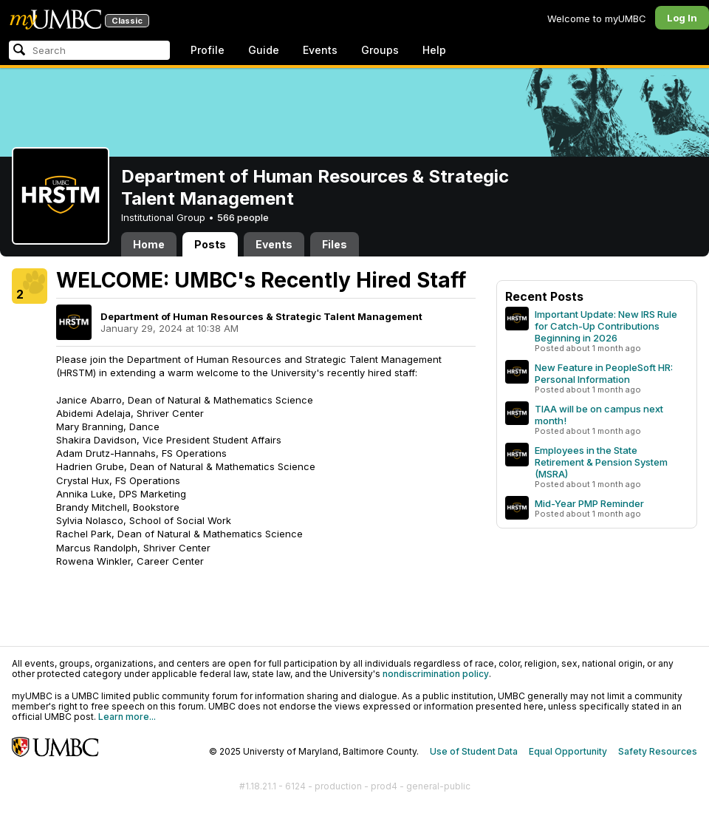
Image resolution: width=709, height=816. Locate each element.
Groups (380, 50)
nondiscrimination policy (436, 673)
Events (320, 50)
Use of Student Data (474, 751)
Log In (682, 18)
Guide (263, 50)
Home (149, 244)
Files (334, 244)
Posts (210, 244)
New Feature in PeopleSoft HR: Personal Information (604, 373)
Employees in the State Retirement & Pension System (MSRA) (601, 462)
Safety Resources (657, 751)
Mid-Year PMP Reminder (589, 503)
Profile (208, 50)
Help (434, 50)
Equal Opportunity (568, 751)
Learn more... (127, 716)
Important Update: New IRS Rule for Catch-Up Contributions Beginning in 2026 (606, 326)
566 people (243, 217)
